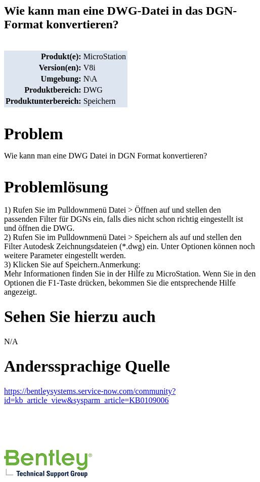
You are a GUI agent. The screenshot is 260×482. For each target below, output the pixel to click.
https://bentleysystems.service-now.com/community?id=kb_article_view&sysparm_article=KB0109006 (90, 396)
